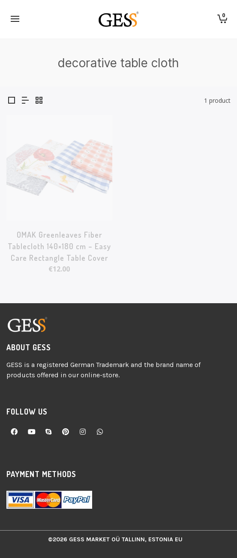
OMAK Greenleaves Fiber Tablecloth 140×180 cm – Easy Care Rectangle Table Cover (59, 246)
